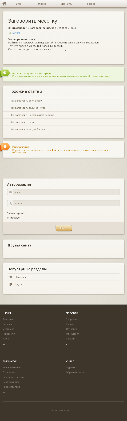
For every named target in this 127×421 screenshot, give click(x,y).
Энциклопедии (17, 28)
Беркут (16, 32)
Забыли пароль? (15, 213)
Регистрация (13, 217)
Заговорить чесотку (32, 20)
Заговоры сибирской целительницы (53, 28)
